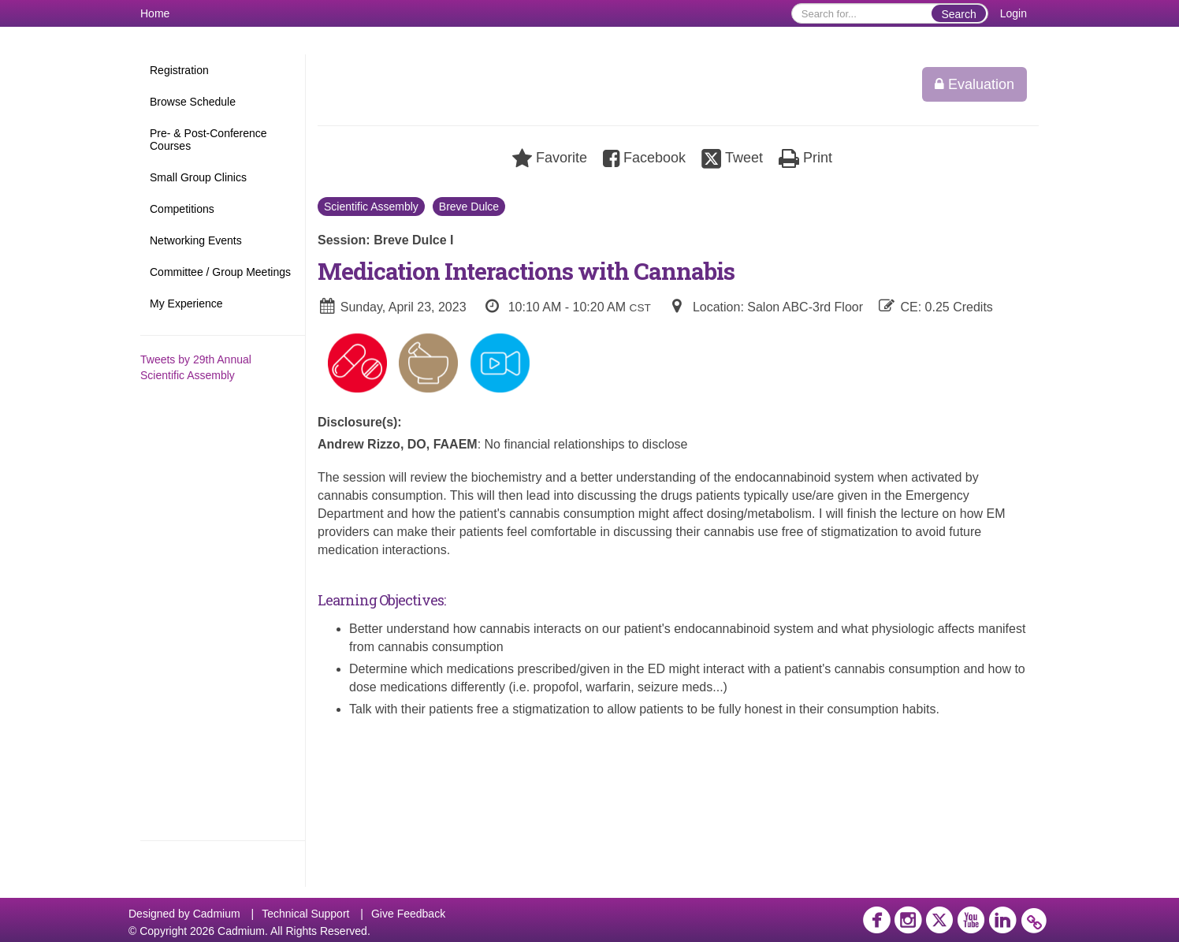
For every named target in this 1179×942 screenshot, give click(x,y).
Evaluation (974, 84)
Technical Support (305, 913)
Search (958, 14)
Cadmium (216, 913)
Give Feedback (408, 913)
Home (154, 13)
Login (1013, 13)
